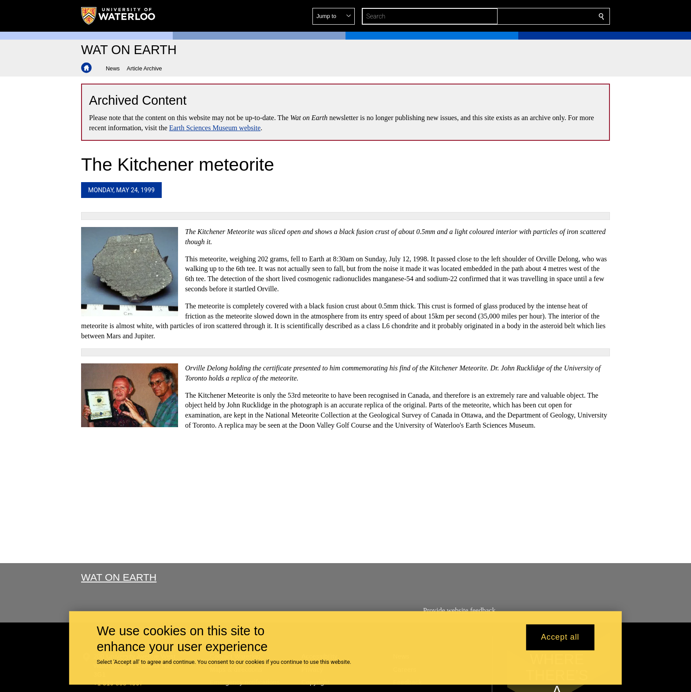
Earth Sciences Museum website (215, 128)
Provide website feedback (459, 610)
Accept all (560, 637)
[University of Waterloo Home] (118, 16)
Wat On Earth (118, 577)
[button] (537, 16)
